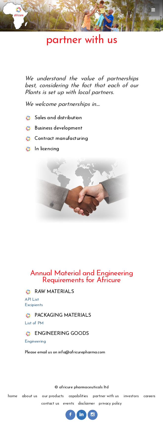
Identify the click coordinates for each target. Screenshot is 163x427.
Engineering (35, 341)
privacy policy (110, 403)
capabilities (78, 396)
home (12, 396)
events (68, 403)
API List (32, 299)
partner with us (106, 396)
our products (53, 396)
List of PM (34, 323)
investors (131, 396)
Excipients (34, 305)
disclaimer (86, 403)
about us (29, 396)
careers (149, 396)
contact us (50, 403)
